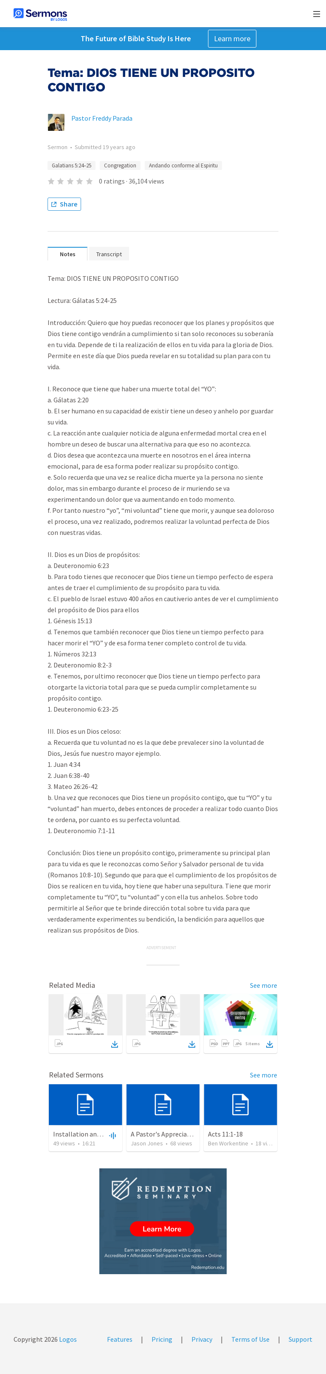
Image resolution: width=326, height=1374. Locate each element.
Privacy (201, 1339)
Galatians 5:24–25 (71, 165)
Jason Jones (147, 1143)
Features (119, 1339)
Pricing (162, 1339)
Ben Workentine (228, 1143)
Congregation (120, 165)
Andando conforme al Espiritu (183, 165)
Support (300, 1339)
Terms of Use (250, 1339)
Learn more (232, 38)
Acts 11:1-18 (225, 1134)
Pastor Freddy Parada (101, 118)
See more (263, 985)
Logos (67, 1339)
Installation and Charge (87, 1134)
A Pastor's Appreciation (165, 1134)
